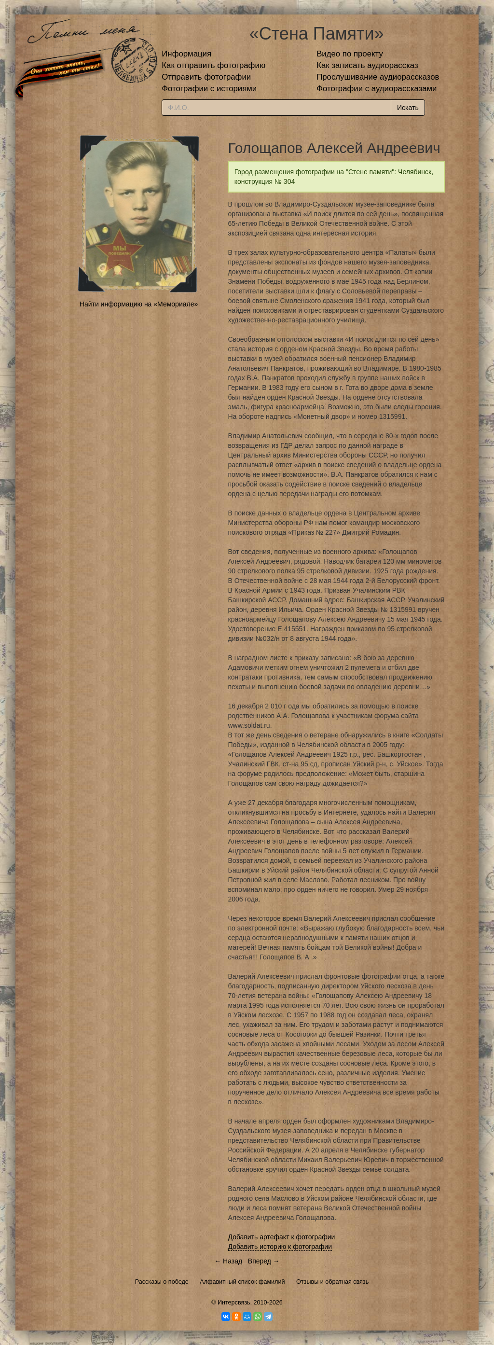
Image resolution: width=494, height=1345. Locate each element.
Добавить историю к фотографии (280, 1246)
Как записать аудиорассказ (367, 65)
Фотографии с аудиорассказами (376, 88)
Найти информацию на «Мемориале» (139, 304)
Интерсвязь (234, 1302)
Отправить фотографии (206, 77)
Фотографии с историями (209, 88)
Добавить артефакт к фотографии (281, 1237)
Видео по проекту (349, 53)
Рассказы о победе (162, 1281)
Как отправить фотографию (213, 65)
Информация (186, 53)
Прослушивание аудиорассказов (377, 77)
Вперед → (264, 1261)
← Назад (228, 1261)
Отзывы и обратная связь (332, 1281)
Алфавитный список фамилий (242, 1281)
